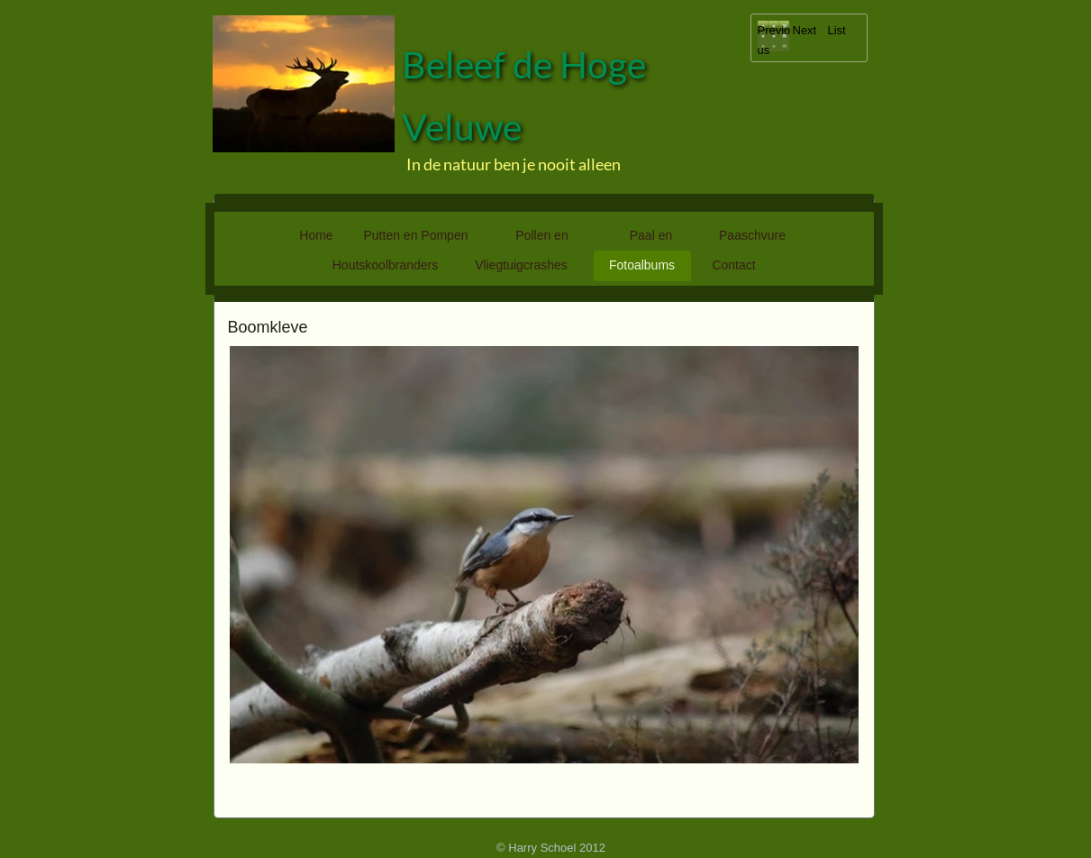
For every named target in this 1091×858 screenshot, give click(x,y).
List (837, 30)
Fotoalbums (642, 265)
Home (315, 235)
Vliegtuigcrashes (521, 265)
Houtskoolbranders (385, 265)
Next (805, 30)
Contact (733, 265)
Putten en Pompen (416, 235)
